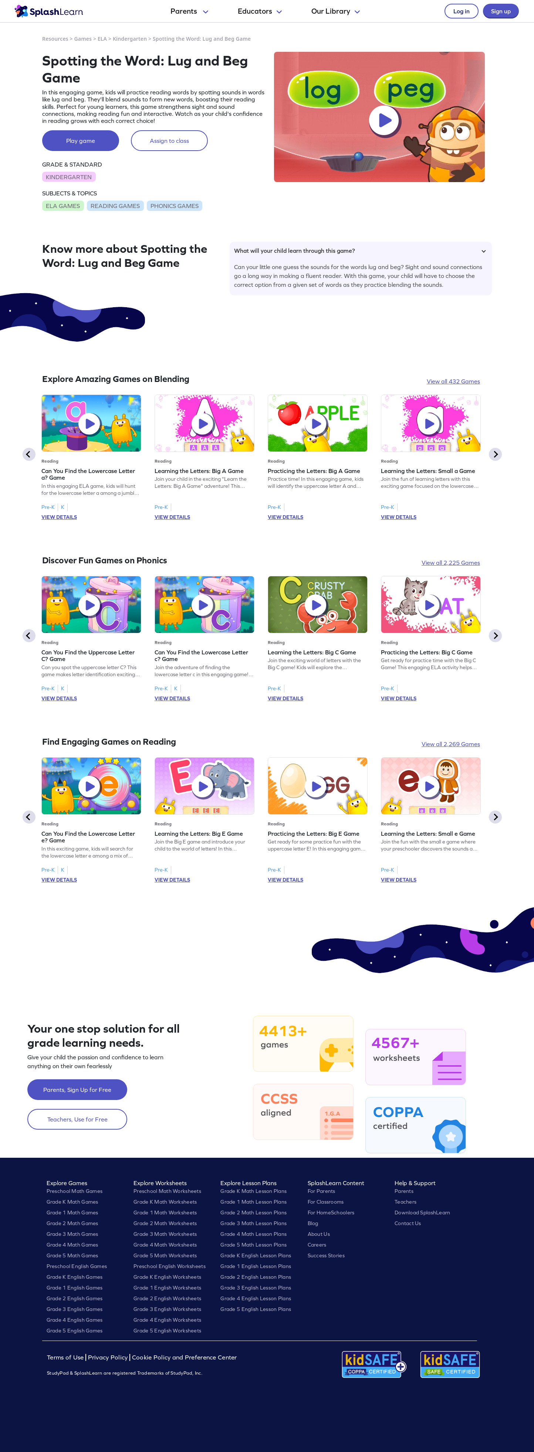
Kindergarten (130, 38)
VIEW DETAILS (59, 517)
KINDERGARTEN (69, 177)
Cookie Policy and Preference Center (184, 1357)
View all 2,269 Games (451, 744)
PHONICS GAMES (175, 205)
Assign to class (169, 140)
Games (83, 38)
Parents (189, 11)
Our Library (335, 11)
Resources (55, 38)
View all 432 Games (453, 381)
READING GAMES (115, 205)
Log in (461, 11)
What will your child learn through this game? (360, 250)
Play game (80, 140)
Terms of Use (66, 1357)
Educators (260, 11)
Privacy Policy (108, 1357)
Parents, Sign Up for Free (77, 1089)
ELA (102, 38)
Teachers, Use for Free (77, 1119)
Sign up (501, 11)
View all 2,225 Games (451, 562)
